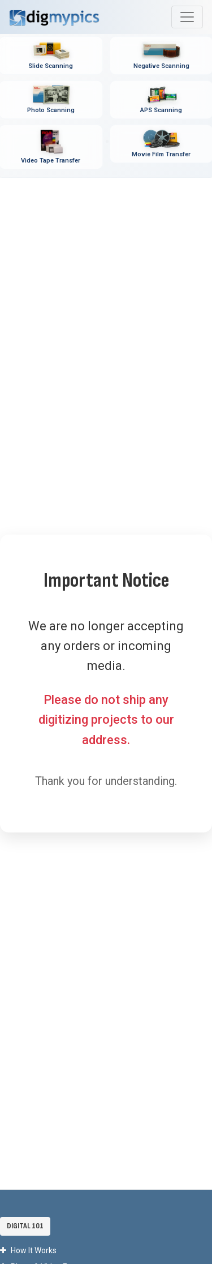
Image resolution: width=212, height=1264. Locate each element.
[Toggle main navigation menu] (187, 17)
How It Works (28, 1250)
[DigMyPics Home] (54, 17)
